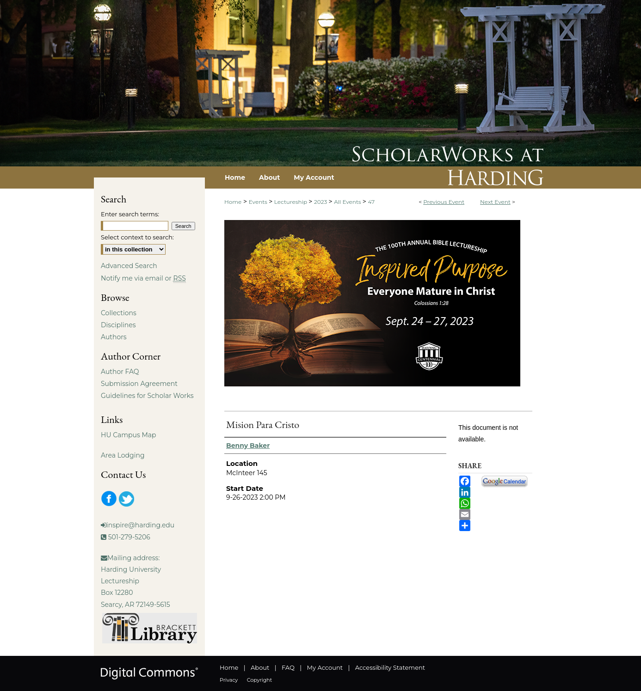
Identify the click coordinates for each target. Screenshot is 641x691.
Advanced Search (129, 266)
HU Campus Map (128, 435)
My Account (325, 667)
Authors (114, 337)
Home (232, 201)
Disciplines (118, 325)
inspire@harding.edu (140, 525)
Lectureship (291, 201)
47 (371, 201)
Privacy (229, 680)
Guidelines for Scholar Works (147, 395)
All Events (348, 201)
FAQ (288, 667)
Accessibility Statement (390, 667)
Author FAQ (120, 371)
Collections (118, 313)
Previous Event (443, 201)
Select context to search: (137, 237)
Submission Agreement (139, 383)
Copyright (259, 680)
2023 (321, 201)
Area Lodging (122, 455)
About (260, 667)
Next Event (495, 201)
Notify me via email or (143, 278)
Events (259, 201)
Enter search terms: (130, 214)
